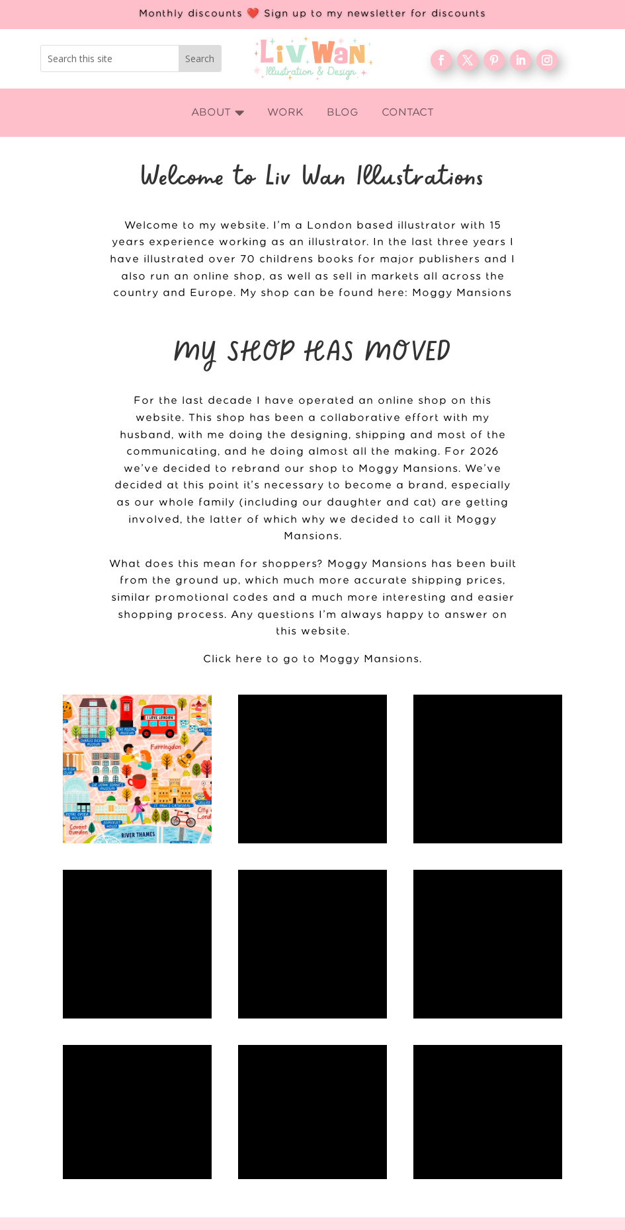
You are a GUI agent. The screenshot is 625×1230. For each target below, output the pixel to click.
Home (461, 1079)
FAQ (460, 1165)
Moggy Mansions (462, 293)
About (461, 1122)
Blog (460, 1143)
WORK (460, 1101)
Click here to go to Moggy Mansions (311, 659)
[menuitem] (218, 112)
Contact (461, 1186)
